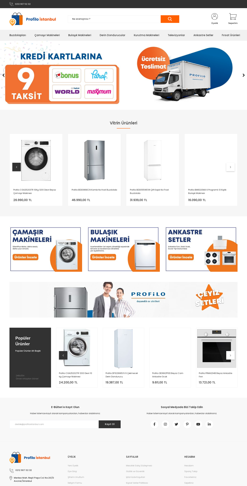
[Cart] (233, 19)
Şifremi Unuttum (76, 477)
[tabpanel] (36, 170)
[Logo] (34, 19)
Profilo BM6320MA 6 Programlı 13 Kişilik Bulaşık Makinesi (207, 191)
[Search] (123, 19)
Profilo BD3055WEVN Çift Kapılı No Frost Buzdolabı (149, 191)
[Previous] (3, 75)
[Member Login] (214, 19)
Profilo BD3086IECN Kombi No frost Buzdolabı (94, 189)
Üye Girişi (72, 471)
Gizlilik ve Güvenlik (135, 471)
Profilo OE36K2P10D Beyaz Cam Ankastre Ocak (167, 375)
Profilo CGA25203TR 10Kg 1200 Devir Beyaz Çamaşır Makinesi (34, 191)
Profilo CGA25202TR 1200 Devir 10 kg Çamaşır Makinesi (75, 375)
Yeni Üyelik (73, 465)
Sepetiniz (188, 482)
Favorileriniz (190, 477)
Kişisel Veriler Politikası (137, 482)
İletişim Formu (75, 482)
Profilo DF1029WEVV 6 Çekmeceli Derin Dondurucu (122, 375)
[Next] (243, 75)
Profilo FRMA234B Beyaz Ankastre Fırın (215, 375)
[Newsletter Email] (65, 424)
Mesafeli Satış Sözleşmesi (139, 465)
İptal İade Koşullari (135, 477)
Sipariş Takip (190, 471)
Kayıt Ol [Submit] (110, 424)
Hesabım (189, 465)
